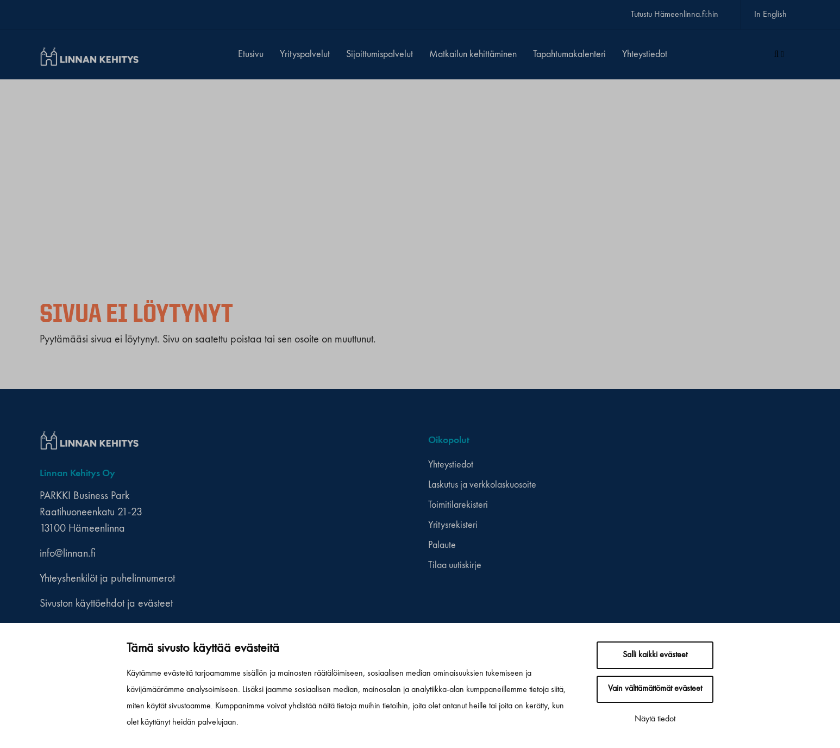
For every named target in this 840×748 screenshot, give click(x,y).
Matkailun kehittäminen (473, 54)
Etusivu (251, 54)
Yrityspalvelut (305, 54)
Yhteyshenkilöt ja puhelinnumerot (107, 579)
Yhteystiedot (644, 54)
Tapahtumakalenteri (569, 54)
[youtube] (647, 440)
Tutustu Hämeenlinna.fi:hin (674, 14)
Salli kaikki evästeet (655, 655)
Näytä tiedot (655, 719)
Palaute (442, 545)
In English (770, 14)
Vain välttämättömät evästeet (655, 688)
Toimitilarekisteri (458, 505)
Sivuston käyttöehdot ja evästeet (106, 604)
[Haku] (779, 54)
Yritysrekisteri (453, 525)
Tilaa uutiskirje (454, 565)
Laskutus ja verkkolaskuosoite (482, 485)
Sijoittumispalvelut (379, 54)
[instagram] (636, 440)
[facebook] (626, 440)
